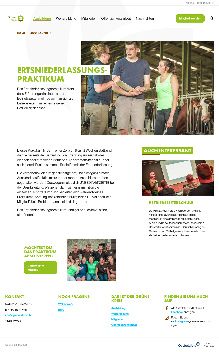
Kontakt (190, 2)
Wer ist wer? (65, 304)
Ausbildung (42, 18)
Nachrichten (145, 18)
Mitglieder (88, 18)
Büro (61, 309)
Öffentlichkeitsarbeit (116, 18)
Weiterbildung (66, 18)
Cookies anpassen (16, 344)
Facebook (177, 312)
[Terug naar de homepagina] (15, 18)
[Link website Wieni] (209, 345)
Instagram (181, 321)
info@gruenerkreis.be (18, 315)
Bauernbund (204, 2)
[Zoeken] (212, 18)
